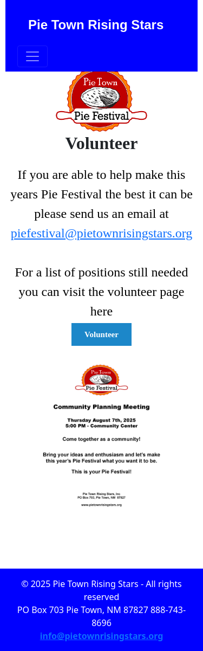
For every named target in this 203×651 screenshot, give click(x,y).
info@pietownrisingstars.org (101, 636)
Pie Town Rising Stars (95, 24)
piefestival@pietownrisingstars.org (102, 233)
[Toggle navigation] (32, 56)
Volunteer (101, 334)
